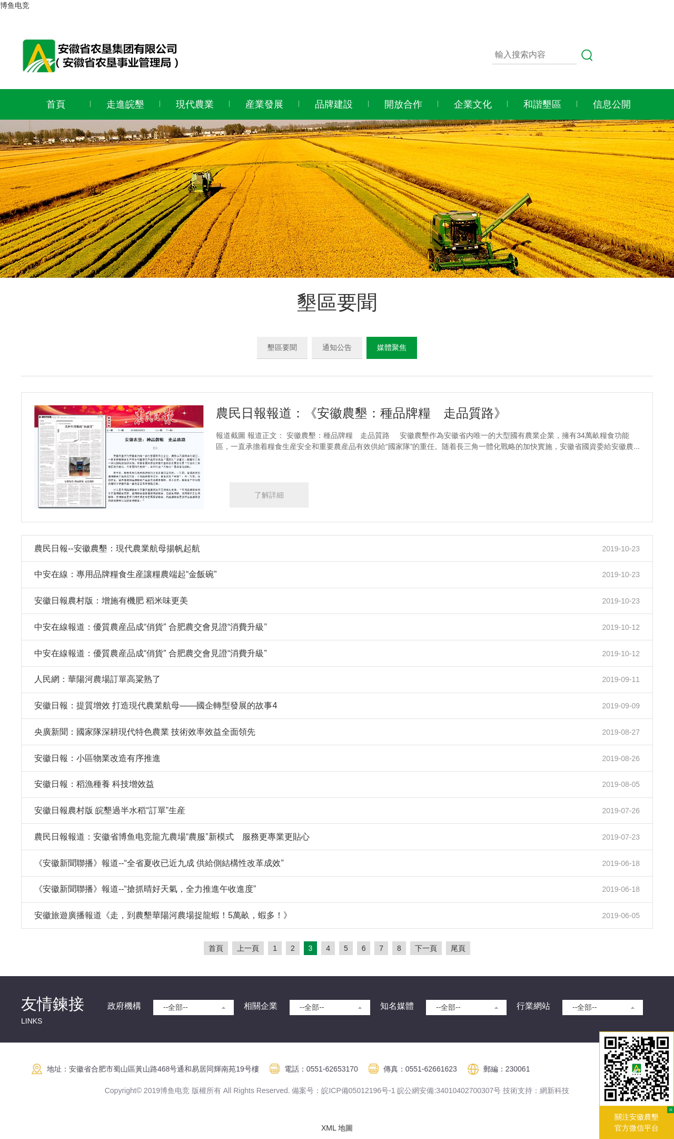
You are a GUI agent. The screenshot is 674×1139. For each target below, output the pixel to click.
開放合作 (403, 104)
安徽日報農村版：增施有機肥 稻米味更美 (111, 600)
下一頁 (426, 948)
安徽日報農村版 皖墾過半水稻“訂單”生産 (109, 810)
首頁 (55, 104)
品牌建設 (334, 104)
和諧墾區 (542, 104)
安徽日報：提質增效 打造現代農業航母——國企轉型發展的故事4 (155, 705)
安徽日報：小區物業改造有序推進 (97, 758)
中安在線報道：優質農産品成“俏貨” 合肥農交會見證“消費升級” (150, 626)
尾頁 (458, 948)
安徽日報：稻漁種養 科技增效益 (94, 784)
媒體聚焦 (392, 347)
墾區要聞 (282, 347)
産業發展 (264, 104)
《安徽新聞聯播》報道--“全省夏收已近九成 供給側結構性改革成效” (159, 863)
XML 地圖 (337, 1128)
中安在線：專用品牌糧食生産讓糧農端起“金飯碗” (125, 574)
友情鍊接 (52, 1004)
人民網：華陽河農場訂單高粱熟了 (97, 679)
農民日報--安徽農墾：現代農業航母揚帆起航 (117, 548)
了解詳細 (269, 495)
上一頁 (248, 948)
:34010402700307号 (467, 1090)
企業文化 (473, 104)
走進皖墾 (125, 104)
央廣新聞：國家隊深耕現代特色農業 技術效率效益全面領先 (144, 731)
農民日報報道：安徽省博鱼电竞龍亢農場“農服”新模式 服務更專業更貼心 (172, 836)
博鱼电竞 (14, 5)
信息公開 (612, 104)
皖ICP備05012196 (351, 1090)
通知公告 (337, 347)
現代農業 (195, 104)
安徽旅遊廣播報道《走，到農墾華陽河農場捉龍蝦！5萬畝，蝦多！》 (163, 915)
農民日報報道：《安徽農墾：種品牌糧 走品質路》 (361, 413)
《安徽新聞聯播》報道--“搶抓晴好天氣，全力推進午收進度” (145, 888)
